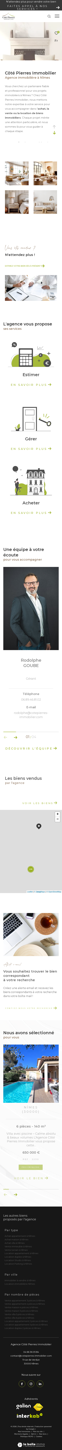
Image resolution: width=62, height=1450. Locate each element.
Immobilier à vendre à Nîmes (20, 1280)
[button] (15, 737)
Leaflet (30, 892)
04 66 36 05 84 (31, 1352)
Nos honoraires (24, 1431)
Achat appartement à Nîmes (20, 1236)
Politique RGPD (26, 1436)
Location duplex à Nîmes (18, 1256)
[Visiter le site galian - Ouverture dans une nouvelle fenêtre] (23, 1406)
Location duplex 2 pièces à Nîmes (23, 1328)
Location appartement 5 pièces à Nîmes (26, 1324)
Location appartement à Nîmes (21, 1253)
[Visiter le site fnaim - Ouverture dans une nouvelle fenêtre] (38, 1407)
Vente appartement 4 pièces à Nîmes (25, 1303)
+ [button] (58, 814)
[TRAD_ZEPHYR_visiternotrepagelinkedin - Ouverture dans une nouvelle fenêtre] (40, 1383)
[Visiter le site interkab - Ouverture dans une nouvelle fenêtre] (30, 1415)
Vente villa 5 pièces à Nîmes (19, 1314)
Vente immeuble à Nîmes (18, 1246)
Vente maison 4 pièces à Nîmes (21, 1307)
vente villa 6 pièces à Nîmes (19, 1317)
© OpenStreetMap (53, 892)
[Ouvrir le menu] (57, 16)
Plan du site (38, 1431)
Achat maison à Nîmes (16, 1239)
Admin (34, 1434)
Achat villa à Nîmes (14, 1243)
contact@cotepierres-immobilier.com (31, 1355)
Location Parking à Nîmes (18, 1263)
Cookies (39, 1437)
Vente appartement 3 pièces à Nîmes (25, 1300)
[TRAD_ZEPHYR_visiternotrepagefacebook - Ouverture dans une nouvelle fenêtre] (22, 1383)
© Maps (39, 892)
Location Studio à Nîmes (18, 1260)
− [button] (58, 819)
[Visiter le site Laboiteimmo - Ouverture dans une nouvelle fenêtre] (31, 1443)
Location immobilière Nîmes (20, 1284)
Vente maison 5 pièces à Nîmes (21, 1310)
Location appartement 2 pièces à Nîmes (26, 1321)
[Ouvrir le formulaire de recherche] (49, 16)
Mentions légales (21, 1434)
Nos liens (43, 1434)
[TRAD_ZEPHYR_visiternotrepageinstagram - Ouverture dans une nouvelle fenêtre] (31, 1383)
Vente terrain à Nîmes (16, 1250)
